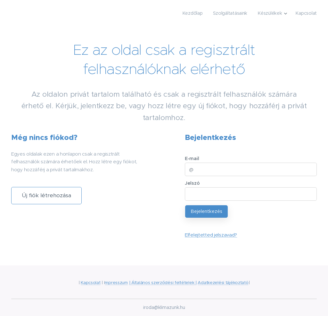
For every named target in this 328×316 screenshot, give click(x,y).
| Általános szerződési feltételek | (163, 282)
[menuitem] (193, 13)
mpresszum (116, 282)
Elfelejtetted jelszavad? (211, 235)
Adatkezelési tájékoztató (223, 282)
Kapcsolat (90, 282)
